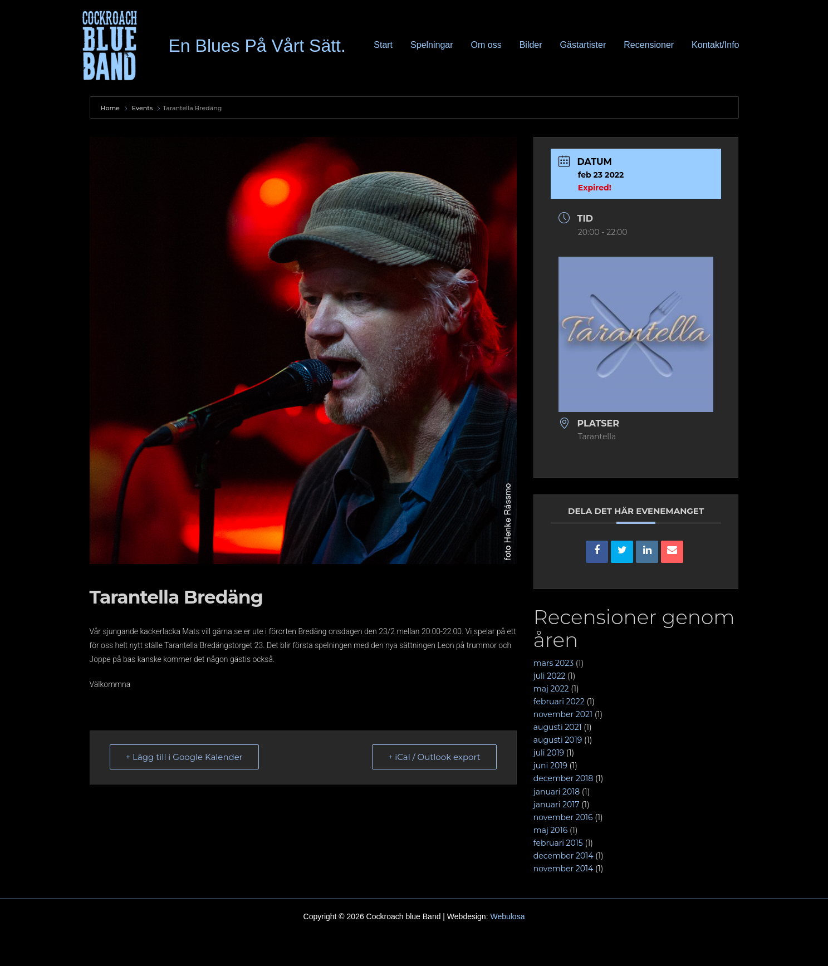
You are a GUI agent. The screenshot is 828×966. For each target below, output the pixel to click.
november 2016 (563, 817)
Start (383, 45)
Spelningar (431, 45)
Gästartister (583, 45)
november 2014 (563, 869)
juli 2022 (549, 676)
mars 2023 (553, 663)
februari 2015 (558, 843)
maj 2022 (551, 689)
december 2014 (563, 856)
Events (142, 108)
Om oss (486, 45)
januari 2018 (556, 792)
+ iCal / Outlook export (434, 757)
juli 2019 (548, 753)
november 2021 (562, 714)
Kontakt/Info (715, 45)
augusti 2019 (557, 740)
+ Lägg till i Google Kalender (184, 757)
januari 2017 (556, 805)
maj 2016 (550, 830)
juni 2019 (550, 766)
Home (111, 108)
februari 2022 (559, 702)
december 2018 (563, 778)
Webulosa (507, 916)
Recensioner (649, 45)
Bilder (531, 45)
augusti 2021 (557, 727)
